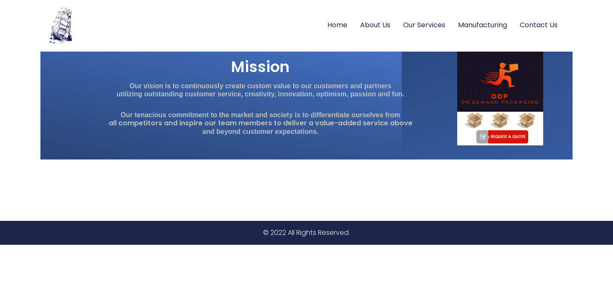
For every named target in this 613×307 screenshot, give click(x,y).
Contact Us (539, 25)
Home (337, 25)
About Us (375, 25)
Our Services (424, 25)
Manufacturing (482, 25)
